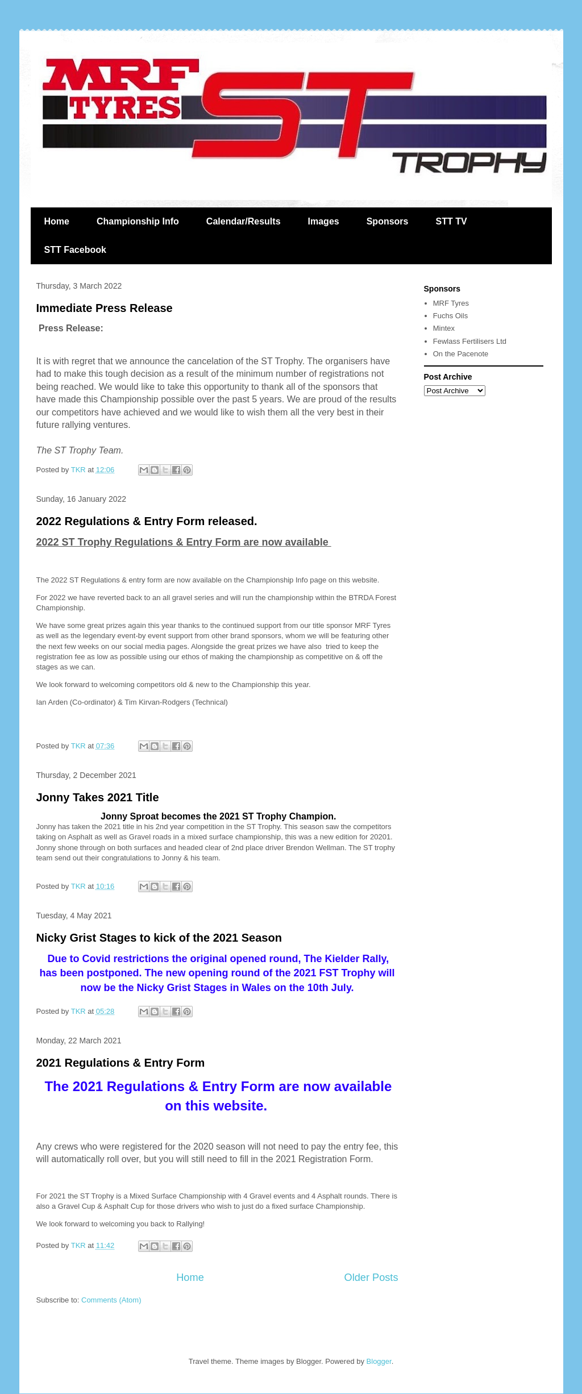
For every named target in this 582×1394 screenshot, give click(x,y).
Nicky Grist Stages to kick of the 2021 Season (159, 937)
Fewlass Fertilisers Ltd (469, 341)
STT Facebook (75, 250)
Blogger (379, 1361)
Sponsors (388, 221)
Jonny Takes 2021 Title (97, 797)
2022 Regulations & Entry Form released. (146, 521)
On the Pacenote (461, 353)
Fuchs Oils (450, 315)
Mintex (444, 328)
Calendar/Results (243, 221)
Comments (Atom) (111, 1300)
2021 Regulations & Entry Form (120, 1062)
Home (56, 221)
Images (323, 221)
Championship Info (138, 221)
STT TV (451, 221)
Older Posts (371, 1277)
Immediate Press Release (104, 308)
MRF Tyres (451, 303)
